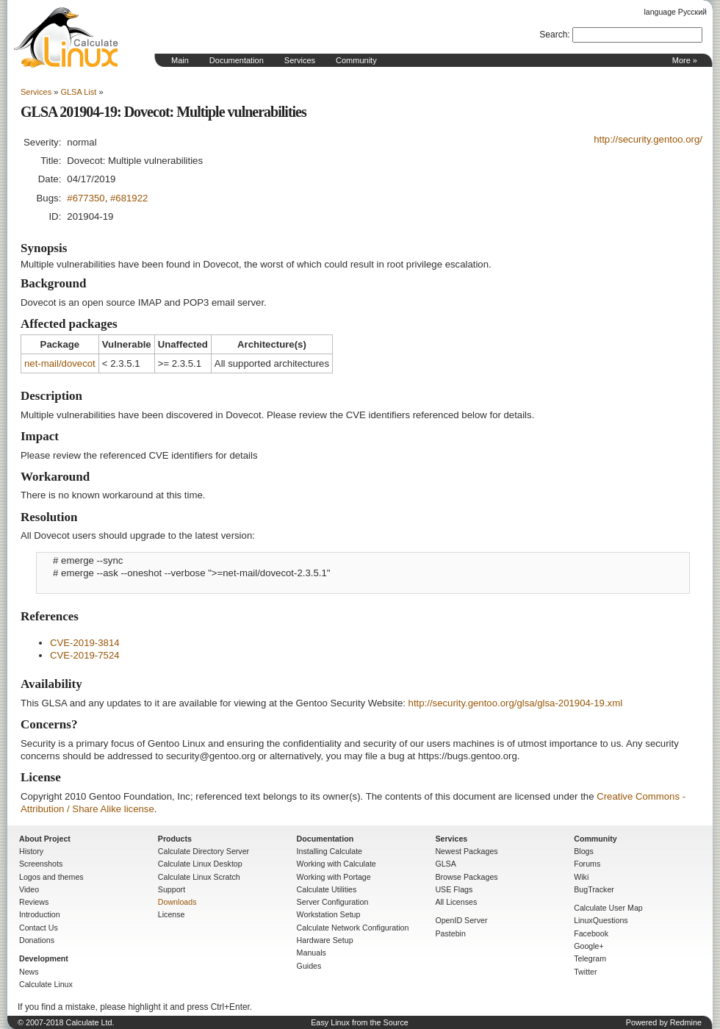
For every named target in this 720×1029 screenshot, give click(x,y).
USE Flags (453, 889)
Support (171, 889)
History (31, 851)
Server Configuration (333, 901)
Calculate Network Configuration (353, 927)
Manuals (311, 952)
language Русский (675, 11)
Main (180, 60)
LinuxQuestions (600, 920)
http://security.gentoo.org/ (648, 139)
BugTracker (594, 889)
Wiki (581, 876)
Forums (587, 863)
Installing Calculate (329, 851)
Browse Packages (466, 876)
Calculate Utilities (327, 889)
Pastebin (450, 933)
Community (356, 60)
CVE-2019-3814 (85, 642)
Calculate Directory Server (203, 851)
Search (553, 34)
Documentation (236, 60)
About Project (45, 838)
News (29, 971)
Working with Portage (334, 876)
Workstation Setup (329, 914)
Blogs (584, 851)
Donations (36, 940)
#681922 (129, 198)
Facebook (591, 933)
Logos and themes (51, 876)
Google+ (589, 946)
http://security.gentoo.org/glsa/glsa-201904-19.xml (515, 703)
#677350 (85, 198)
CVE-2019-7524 (85, 655)
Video (29, 889)
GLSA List (78, 91)
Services (299, 60)
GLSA (445, 863)
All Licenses (456, 901)
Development (43, 958)
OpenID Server (461, 920)
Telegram (590, 958)
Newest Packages (466, 851)
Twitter (585, 971)
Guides (309, 965)
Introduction (39, 914)
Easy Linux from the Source (359, 1022)
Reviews (33, 901)
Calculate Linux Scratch (199, 876)
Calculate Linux (46, 984)
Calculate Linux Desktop (200, 863)
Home (66, 37)
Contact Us (38, 927)
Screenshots (40, 863)
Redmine (686, 1022)
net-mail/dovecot (60, 363)
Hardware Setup (325, 940)
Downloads (177, 901)
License (171, 914)
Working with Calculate (336, 863)
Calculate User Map (608, 907)
